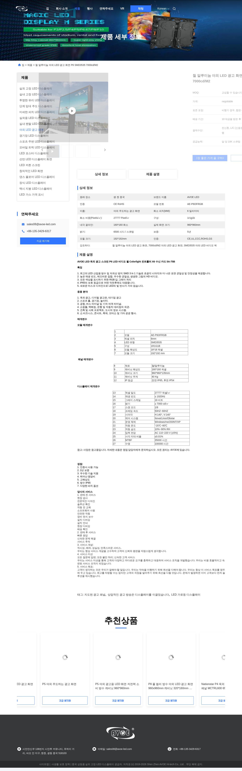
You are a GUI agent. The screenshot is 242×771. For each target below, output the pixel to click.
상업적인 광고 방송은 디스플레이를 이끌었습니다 (138, 597)
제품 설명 (152, 174)
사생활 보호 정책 (60, 767)
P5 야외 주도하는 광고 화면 (195, 687)
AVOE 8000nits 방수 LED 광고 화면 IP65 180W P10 (147, 689)
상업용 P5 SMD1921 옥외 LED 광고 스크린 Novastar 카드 (41, 689)
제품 (77, 8)
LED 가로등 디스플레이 (185, 597)
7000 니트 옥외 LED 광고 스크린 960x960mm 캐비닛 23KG (92, 689)
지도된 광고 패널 (94, 597)
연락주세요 (106, 8)
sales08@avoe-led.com (41, 224)
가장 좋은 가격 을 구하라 (169, 158)
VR (122, 8)
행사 (90, 8)
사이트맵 (44, 767)
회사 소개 (62, 8)
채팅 (141, 8)
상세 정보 (101, 174)
